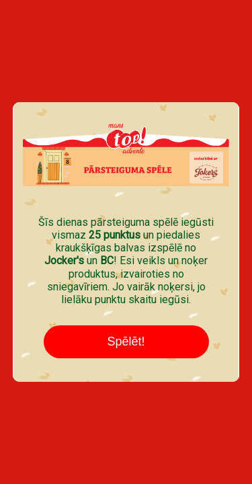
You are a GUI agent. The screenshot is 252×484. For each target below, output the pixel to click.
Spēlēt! (125, 341)
